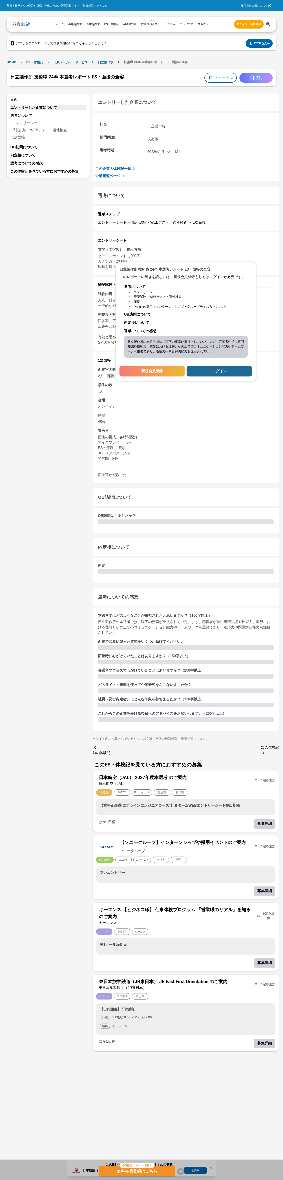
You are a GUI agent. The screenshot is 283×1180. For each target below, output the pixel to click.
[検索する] (268, 24)
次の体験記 (270, 751)
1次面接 (18, 137)
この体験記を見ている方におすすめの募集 (44, 171)
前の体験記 (102, 750)
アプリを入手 (259, 43)
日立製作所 (106, 62)
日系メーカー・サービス (70, 62)
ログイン (219, 371)
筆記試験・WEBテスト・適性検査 (39, 130)
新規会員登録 (152, 371)
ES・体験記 (34, 62)
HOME (11, 62)
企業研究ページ (110, 176)
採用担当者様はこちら (254, 5)
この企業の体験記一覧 (116, 168)
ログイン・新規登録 (249, 24)
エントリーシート (26, 123)
